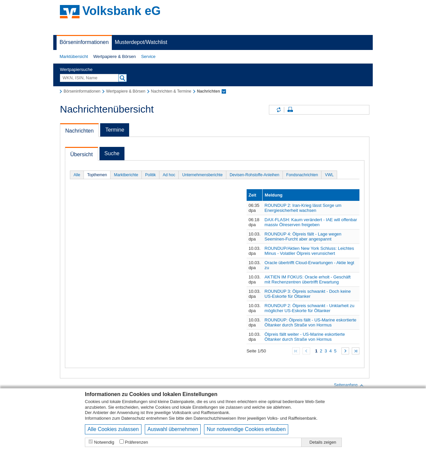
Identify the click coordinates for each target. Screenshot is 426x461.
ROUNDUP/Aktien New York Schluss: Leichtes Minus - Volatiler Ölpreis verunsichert (309, 251)
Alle (77, 175)
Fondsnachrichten (302, 175)
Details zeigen (323, 442)
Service (148, 56)
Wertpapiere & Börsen (114, 56)
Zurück (306, 351)
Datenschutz (133, 418)
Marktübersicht (74, 56)
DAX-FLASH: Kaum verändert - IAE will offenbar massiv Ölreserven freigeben (311, 222)
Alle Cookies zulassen (113, 429)
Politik (150, 175)
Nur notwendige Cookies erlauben (246, 429)
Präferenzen (136, 442)
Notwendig (104, 442)
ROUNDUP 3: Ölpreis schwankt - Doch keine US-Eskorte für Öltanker (308, 294)
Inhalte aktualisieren (278, 110)
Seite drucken (290, 110)
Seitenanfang (349, 385)
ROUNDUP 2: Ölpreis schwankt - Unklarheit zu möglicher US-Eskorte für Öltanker (309, 308)
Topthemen (97, 175)
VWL (329, 175)
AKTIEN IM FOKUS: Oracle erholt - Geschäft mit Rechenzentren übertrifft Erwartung (308, 279)
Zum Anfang (296, 351)
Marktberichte (126, 175)
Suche (112, 153)
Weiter (345, 351)
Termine (114, 130)
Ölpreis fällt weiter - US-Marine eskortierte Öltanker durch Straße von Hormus (305, 337)
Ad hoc (169, 175)
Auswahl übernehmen (172, 429)
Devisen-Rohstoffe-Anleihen (254, 175)
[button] (74, 56)
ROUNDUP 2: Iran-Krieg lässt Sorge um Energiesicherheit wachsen (303, 208)
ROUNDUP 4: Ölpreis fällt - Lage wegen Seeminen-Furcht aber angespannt (303, 236)
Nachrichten (79, 131)
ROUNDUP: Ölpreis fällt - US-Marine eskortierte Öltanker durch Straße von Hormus (310, 322)
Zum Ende (355, 351)
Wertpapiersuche (76, 69)
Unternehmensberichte (202, 175)
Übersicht (81, 154)
